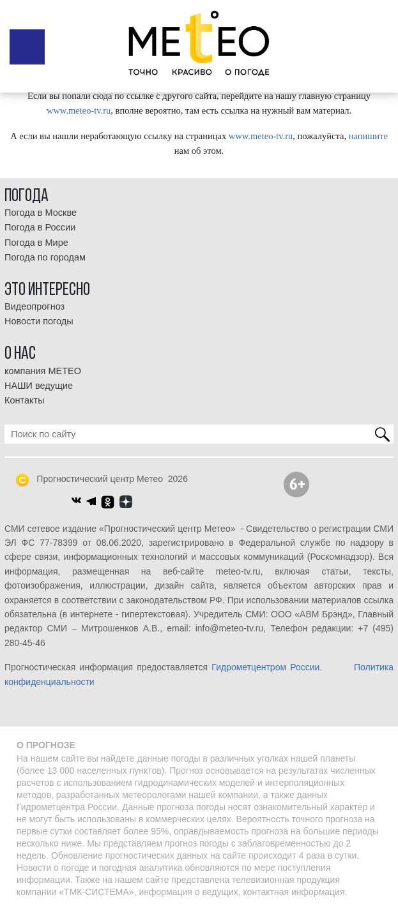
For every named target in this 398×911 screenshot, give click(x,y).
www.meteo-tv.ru (79, 110)
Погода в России (39, 227)
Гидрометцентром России (265, 667)
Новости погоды (38, 321)
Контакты (24, 400)
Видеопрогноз (34, 306)
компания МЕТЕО (42, 371)
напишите (368, 136)
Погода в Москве (40, 212)
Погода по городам (45, 257)
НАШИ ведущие (38, 385)
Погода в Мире (36, 242)
